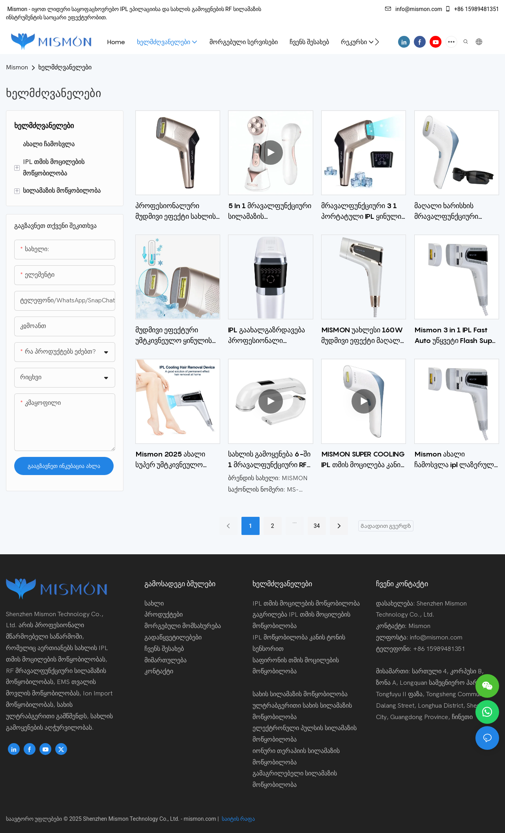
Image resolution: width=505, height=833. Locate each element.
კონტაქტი (158, 671)
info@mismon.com (413, 9)
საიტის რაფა (237, 819)
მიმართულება (165, 660)
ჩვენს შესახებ (164, 648)
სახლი (154, 603)
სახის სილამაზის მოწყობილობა (300, 694)
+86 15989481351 (472, 9)
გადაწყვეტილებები (173, 637)
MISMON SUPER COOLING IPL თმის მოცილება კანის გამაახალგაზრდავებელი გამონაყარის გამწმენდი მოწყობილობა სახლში (363, 460)
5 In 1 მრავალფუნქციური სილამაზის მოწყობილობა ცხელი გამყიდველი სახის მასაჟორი (269, 211)
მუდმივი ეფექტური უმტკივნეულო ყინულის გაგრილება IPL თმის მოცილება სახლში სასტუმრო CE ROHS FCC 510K (173, 336)
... (294, 521)
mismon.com (201, 819)
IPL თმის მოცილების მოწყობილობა (306, 603)
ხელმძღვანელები (65, 67)
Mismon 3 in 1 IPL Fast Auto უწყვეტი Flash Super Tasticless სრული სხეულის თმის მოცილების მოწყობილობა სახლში (456, 336)
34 (317, 526)
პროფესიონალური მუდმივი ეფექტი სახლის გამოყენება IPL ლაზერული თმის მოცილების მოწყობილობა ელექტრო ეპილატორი (177, 211)
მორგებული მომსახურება (182, 626)
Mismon (17, 67)
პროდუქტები (163, 614)
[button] (377, 41)
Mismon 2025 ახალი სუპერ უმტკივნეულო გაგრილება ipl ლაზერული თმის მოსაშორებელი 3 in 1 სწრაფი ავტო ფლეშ (171, 460)
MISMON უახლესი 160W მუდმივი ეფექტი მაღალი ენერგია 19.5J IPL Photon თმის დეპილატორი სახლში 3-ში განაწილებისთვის (363, 336)
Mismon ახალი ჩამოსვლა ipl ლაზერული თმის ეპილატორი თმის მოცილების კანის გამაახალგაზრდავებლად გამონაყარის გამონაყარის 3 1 (456, 460)
